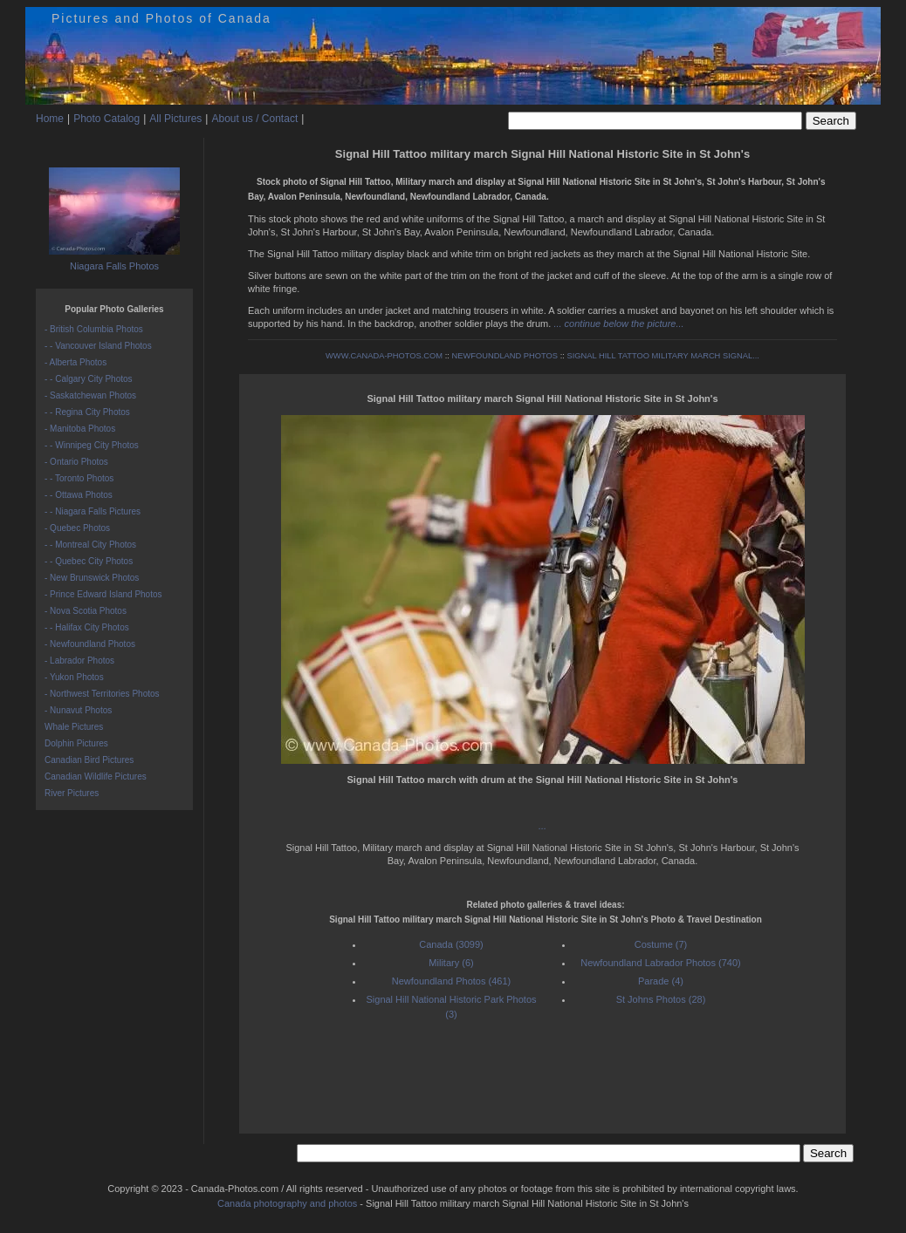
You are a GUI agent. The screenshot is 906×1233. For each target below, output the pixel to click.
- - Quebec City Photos (89, 561)
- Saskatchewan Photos (90, 395)
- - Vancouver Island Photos (98, 346)
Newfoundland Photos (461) (451, 981)
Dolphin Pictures (76, 743)
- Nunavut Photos (78, 710)
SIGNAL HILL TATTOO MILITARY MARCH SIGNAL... (662, 355)
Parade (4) (660, 981)
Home (50, 118)
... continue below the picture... (618, 323)
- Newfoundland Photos (90, 644)
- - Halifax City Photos (87, 627)
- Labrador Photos (79, 660)
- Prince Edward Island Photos (103, 594)
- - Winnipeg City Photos (92, 445)
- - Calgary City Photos (89, 379)
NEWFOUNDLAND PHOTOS (504, 355)
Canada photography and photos (287, 1203)
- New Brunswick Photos (92, 577)
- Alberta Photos (75, 362)
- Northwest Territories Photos (102, 693)
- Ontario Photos (76, 462)
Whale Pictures (74, 727)
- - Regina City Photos (87, 412)
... (542, 826)
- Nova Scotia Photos (86, 611)
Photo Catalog (106, 118)
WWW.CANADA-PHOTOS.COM (384, 355)
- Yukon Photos (74, 677)
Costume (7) (661, 944)
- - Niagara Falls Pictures (93, 511)
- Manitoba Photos (80, 428)
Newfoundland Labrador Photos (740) (660, 962)
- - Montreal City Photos (90, 544)
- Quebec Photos (77, 528)
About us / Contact (254, 118)
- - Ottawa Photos (79, 495)
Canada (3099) (451, 944)
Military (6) (451, 962)
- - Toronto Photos (79, 478)
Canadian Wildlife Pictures (96, 776)
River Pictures (72, 793)
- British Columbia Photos (94, 329)
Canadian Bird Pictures (89, 760)
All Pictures (175, 118)
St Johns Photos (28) (661, 999)
